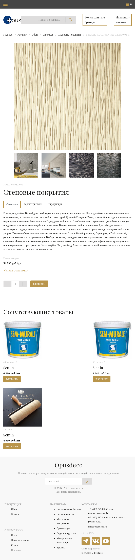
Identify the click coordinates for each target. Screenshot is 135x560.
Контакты (16, 550)
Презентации (63, 528)
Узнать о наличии (15, 270)
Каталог (22, 34)
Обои (35, 34)
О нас (14, 535)
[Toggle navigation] (5, 4)
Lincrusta (48, 34)
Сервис (15, 545)
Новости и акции (20, 540)
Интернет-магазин (123, 20)
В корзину (39, 284)
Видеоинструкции (66, 533)
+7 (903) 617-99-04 (98, 517)
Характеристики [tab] (32, 204)
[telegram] (86, 541)
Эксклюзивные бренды (95, 20)
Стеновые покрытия (69, 34)
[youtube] (106, 541)
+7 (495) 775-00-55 (98, 509)
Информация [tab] (54, 204)
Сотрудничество (65, 514)
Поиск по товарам (49, 19)
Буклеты (61, 547)
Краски (15, 514)
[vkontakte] (96, 541)
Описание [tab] (12, 204)
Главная (7, 34)
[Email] (68, 481)
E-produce (97, 552)
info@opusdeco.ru (97, 526)
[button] (129, 4)
